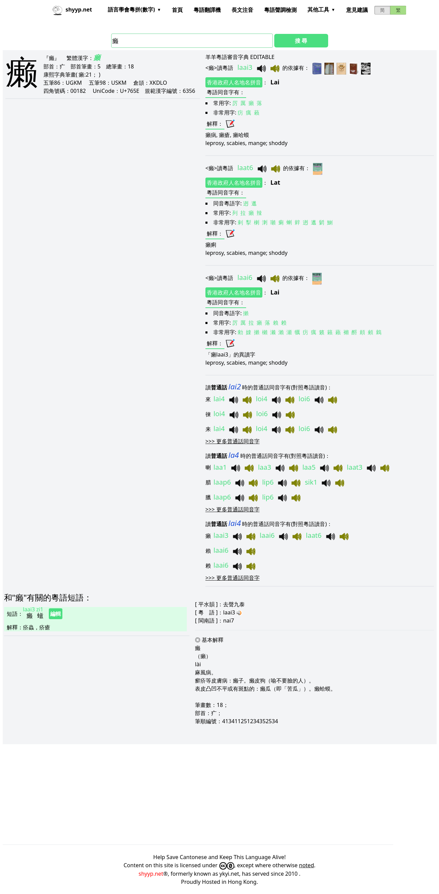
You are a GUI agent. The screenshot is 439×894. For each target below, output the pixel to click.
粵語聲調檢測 (280, 10)
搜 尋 (301, 40)
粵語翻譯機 (207, 10)
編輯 (55, 613)
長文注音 (242, 10)
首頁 (177, 10)
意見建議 (357, 10)
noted (306, 865)
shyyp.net (151, 873)
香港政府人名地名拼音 (234, 82)
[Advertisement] (206, 794)
